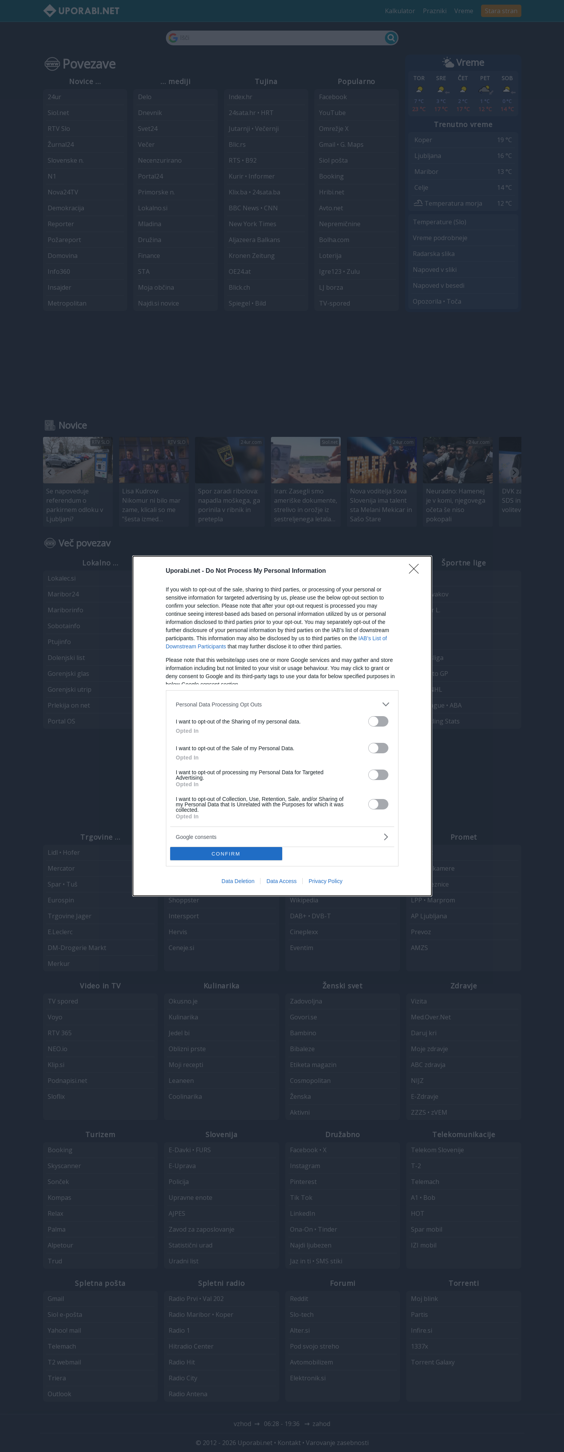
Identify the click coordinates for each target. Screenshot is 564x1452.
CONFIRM (226, 853)
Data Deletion (238, 881)
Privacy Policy (325, 881)
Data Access (281, 881)
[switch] (378, 721)
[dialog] (282, 726)
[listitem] (282, 704)
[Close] (416, 571)
